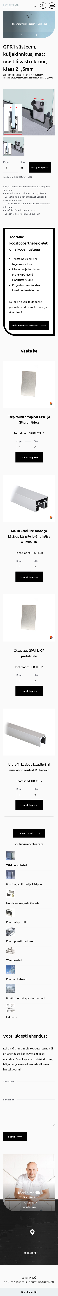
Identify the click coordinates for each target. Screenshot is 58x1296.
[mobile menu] (52, 5)
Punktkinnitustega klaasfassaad (25, 998)
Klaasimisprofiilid (17, 922)
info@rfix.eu (46, 1281)
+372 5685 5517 (29, 1202)
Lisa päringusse (39, 167)
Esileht (6, 74)
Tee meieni (29, 1252)
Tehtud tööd (29, 833)
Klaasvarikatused (16, 979)
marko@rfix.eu (29, 1206)
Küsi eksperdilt (29, 1292)
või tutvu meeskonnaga (29, 843)
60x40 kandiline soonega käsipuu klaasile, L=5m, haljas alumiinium (29, 536)
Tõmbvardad (14, 960)
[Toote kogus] (10, 167)
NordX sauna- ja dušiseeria (22, 903)
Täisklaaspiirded (19, 74)
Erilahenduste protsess (29, 325)
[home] (11, 5)
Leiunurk (11, 1017)
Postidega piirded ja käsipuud (24, 884)
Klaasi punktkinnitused (20, 941)
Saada (15, 1136)
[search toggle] (34, 5)
